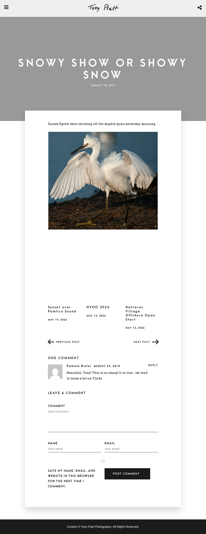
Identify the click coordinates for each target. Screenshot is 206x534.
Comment (103, 418)
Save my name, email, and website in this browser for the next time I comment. (72, 478)
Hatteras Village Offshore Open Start (140, 313)
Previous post (68, 342)
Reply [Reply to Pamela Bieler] (153, 365)
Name (74, 447)
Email (131, 447)
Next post (142, 342)
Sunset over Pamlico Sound (62, 309)
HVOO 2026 (98, 307)
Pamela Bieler (80, 366)
